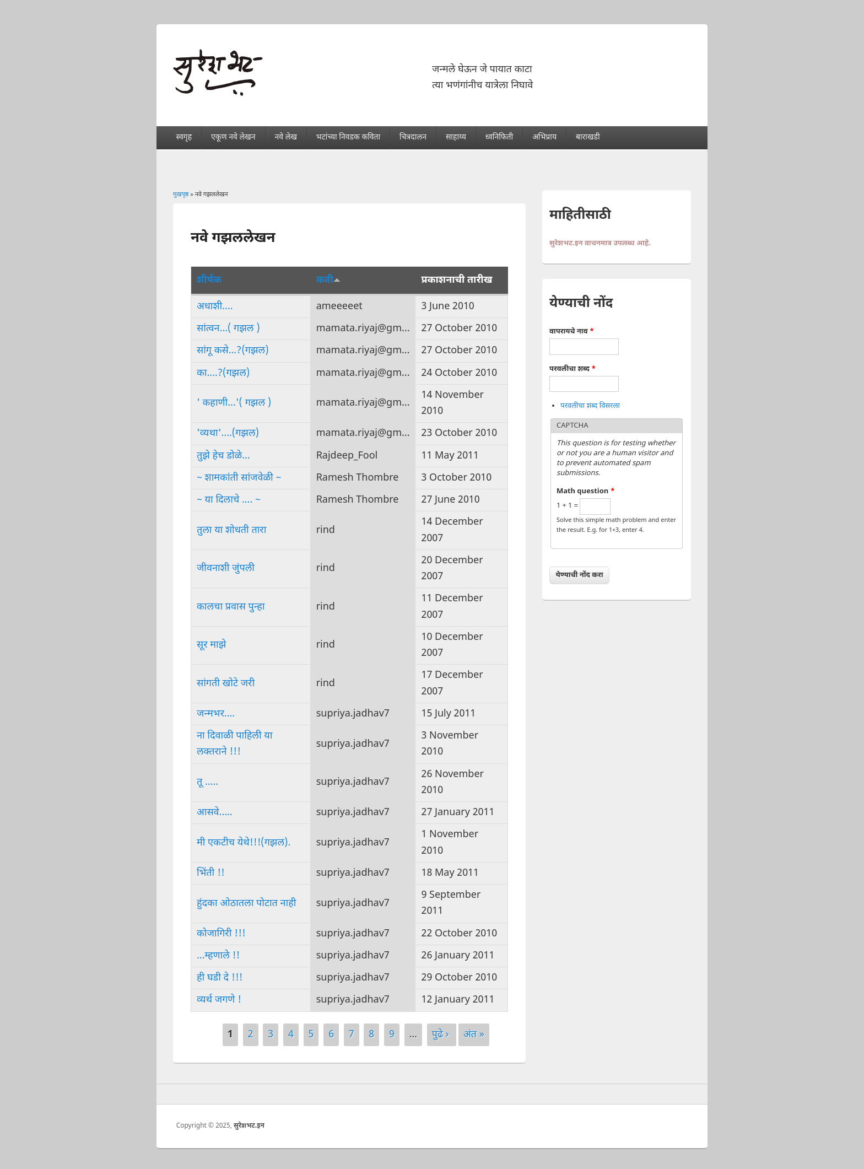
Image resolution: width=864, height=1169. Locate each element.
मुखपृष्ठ (180, 194)
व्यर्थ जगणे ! (219, 1000)
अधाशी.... (215, 306)
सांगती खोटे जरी (226, 683)
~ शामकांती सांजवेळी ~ (239, 478)
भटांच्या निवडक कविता (348, 137)
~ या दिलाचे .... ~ (229, 500)
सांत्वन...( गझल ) (228, 328)
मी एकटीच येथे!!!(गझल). (243, 843)
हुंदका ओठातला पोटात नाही (246, 903)
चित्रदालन (412, 137)
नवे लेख (285, 137)
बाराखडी (588, 137)
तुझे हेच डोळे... (223, 456)
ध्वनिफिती (499, 137)
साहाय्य (456, 137)
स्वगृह (184, 137)
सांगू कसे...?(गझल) (233, 350)
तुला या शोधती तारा (231, 530)
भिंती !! (211, 873)
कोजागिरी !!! (221, 934)
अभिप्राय (544, 137)
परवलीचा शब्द (572, 369)
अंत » (473, 1034)
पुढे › (441, 1034)
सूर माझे (211, 645)
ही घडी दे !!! (219, 978)
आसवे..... (215, 812)
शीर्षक (209, 280)
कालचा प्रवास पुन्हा (230, 607)
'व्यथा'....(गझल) (228, 433)
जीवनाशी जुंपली (226, 568)
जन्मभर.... (216, 714)
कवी (328, 280)
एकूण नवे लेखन (233, 137)
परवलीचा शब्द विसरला (590, 406)
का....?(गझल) (223, 373)
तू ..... (207, 782)
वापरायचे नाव (571, 331)
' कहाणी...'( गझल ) (234, 403)
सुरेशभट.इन (249, 1126)
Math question (586, 491)
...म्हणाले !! (218, 956)
